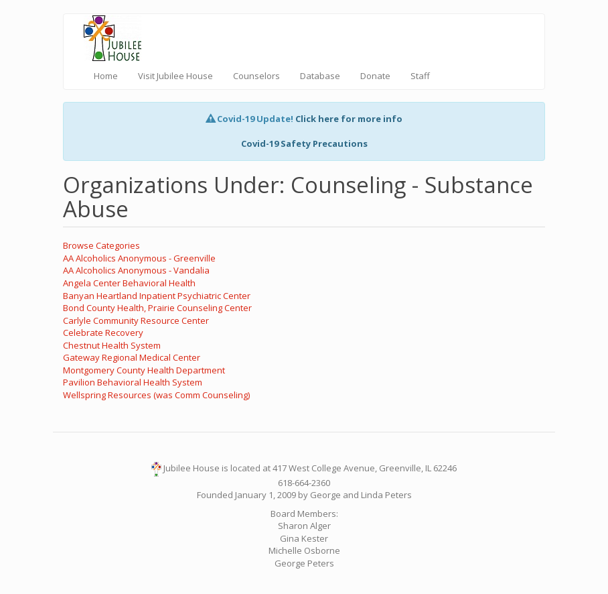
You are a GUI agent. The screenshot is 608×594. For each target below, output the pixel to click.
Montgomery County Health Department (144, 370)
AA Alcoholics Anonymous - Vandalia (136, 270)
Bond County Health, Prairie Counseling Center (157, 308)
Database (320, 76)
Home (106, 76)
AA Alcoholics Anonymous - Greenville (139, 258)
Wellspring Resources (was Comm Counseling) (156, 395)
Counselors (256, 76)
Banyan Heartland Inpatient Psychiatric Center (156, 296)
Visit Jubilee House (175, 76)
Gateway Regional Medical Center (131, 357)
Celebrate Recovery (103, 332)
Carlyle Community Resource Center (136, 320)
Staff (420, 76)
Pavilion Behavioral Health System (132, 382)
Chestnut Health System (112, 345)
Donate (375, 76)
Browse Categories (101, 245)
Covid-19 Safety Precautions (304, 143)
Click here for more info (348, 119)
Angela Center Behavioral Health (129, 283)
